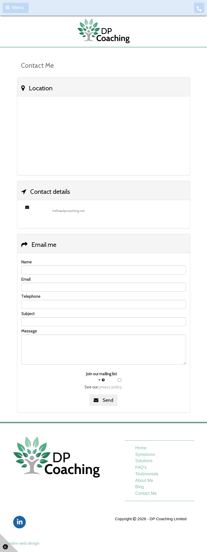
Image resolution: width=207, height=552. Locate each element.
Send (103, 400)
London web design (22, 543)
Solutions (144, 461)
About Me (144, 480)
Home (141, 448)
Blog (139, 487)
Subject (28, 313)
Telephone (30, 296)
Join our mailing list (101, 377)
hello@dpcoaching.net (68, 211)
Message (29, 331)
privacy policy (110, 387)
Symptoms (145, 454)
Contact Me (146, 493)
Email (25, 279)
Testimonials (146, 474)
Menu (15, 7)
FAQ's (141, 467)
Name (26, 262)
